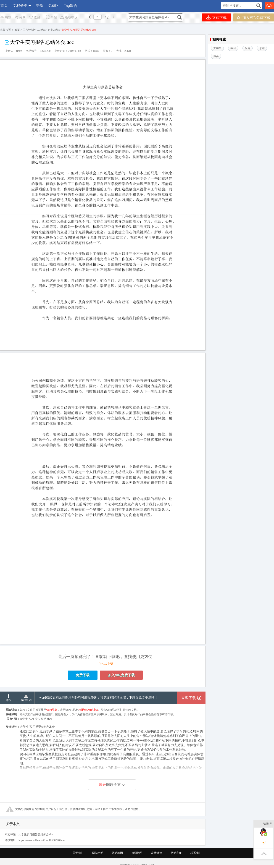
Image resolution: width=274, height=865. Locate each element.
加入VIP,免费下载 (254, 17)
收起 (267, 824)
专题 (39, 6)
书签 (5, 17)
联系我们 (195, 853)
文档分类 (20, 6)
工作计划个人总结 (34, 29)
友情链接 (156, 853)
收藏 (34, 17)
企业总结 (53, 29)
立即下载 (216, 17)
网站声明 (97, 853)
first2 (19, 50)
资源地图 (137, 853)
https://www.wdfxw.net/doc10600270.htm (41, 840)
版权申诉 (69, 17)
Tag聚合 (70, 6)
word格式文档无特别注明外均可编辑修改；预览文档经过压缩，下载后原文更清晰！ (98, 697)
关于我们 (78, 853)
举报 (51, 17)
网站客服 (176, 853)
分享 (20, 17)
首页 (4, 6)
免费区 (53, 6)
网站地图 (117, 853)
